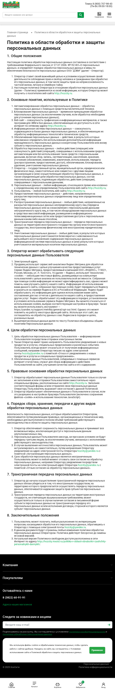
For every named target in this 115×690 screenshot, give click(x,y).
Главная (11, 685)
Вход (103, 685)
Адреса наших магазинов (17, 604)
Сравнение (99, 15)
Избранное (80, 684)
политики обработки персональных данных (27, 634)
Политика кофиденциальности (95, 667)
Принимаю (97, 650)
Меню (109, 15)
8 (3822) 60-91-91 (14, 597)
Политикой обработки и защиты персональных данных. (56, 652)
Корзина (57, 685)
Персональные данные (96, 664)
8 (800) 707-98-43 (102, 3)
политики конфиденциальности (87, 631)
